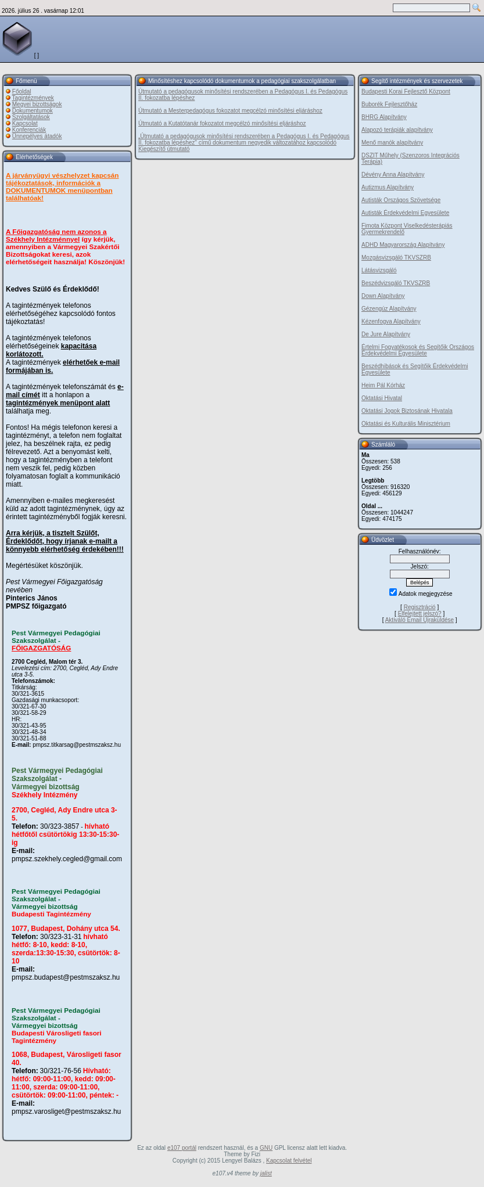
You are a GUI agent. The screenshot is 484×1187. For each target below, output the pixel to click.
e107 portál (181, 1148)
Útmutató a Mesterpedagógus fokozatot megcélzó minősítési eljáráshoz (230, 110)
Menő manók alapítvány (392, 142)
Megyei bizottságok (37, 104)
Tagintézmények (33, 98)
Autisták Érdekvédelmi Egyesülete (405, 213)
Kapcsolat (25, 123)
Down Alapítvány (383, 296)
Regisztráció (420, 607)
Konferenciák (29, 130)
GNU (266, 1148)
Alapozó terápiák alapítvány (397, 130)
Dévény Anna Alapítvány (392, 174)
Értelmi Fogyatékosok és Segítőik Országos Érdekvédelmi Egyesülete (417, 350)
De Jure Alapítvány (385, 334)
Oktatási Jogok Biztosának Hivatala (407, 411)
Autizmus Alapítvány (387, 187)
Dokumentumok (32, 110)
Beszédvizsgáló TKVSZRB (395, 283)
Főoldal (21, 91)
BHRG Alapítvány (384, 117)
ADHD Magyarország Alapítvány (402, 245)
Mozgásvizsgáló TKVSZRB (396, 257)
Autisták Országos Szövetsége (400, 200)
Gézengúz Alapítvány (389, 308)
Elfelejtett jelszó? (420, 613)
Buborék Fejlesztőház (389, 104)
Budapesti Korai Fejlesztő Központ (405, 91)
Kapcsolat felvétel (288, 1160)
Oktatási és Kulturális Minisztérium (405, 423)
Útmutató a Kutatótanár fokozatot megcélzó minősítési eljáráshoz (222, 123)
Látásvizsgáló (379, 270)
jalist (266, 1173)
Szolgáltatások (31, 117)
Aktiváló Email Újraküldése (419, 620)
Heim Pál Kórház (383, 385)
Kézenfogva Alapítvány (391, 321)
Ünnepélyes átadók (37, 136)
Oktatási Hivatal (381, 398)
